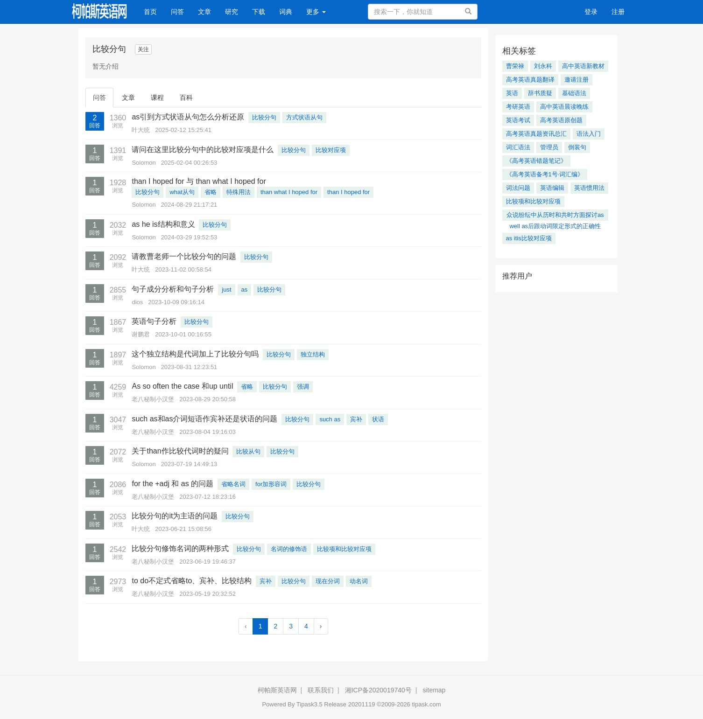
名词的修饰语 (289, 548)
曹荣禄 (515, 66)
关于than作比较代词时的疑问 (180, 451)
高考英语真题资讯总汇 (536, 133)
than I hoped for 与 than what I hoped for (199, 181)
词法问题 (518, 187)
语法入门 (588, 133)
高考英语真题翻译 (530, 79)
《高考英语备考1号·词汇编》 (545, 174)
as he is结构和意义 (163, 224)
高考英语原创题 (561, 120)
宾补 (356, 419)
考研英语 (518, 106)
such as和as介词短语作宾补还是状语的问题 (204, 419)
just (226, 289)
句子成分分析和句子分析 (173, 289)
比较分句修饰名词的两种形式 (180, 548)
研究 (231, 11)
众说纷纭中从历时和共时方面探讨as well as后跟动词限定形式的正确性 (555, 216)
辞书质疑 (540, 93)
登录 (591, 11)
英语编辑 (552, 187)
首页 (154, 11)
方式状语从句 (304, 117)
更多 (316, 11)
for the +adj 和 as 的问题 (172, 484)
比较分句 (264, 117)
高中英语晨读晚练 (564, 106)
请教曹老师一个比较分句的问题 (184, 256)
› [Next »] (321, 626)
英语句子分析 (154, 321)
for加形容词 (271, 484)
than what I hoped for (288, 191)
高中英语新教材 (583, 66)
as (244, 289)
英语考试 (518, 120)
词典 (285, 11)
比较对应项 (331, 150)
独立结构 (313, 354)
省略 (210, 191)
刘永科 (543, 66)
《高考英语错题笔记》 (536, 160)
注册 (618, 11)
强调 (303, 386)
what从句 (181, 191)
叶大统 (141, 129)
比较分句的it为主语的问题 (175, 516)
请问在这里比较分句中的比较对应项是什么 (203, 150)
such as (329, 419)
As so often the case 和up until (182, 386)
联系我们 (321, 690)
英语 (512, 93)
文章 (204, 11)
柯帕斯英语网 (277, 690)
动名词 (359, 581)
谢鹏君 (141, 334)
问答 (177, 11)
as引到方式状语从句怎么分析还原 (188, 117)
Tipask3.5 (309, 704)
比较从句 (248, 451)
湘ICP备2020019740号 (378, 690)
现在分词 (328, 581)
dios (137, 302)
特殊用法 (238, 191)
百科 (186, 97)
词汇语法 (518, 147)
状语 (378, 419)
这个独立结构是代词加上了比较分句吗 (195, 354)
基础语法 (574, 93)
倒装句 (577, 147)
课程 (157, 97)
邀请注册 (576, 79)
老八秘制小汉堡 (153, 399)
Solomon (143, 162)
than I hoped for (348, 191)
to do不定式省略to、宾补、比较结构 (192, 581)
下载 (258, 11)
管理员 (549, 147)
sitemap (433, 690)
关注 (143, 49)
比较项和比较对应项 (344, 548)
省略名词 (233, 484)
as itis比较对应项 (529, 238)
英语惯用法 (589, 187)
